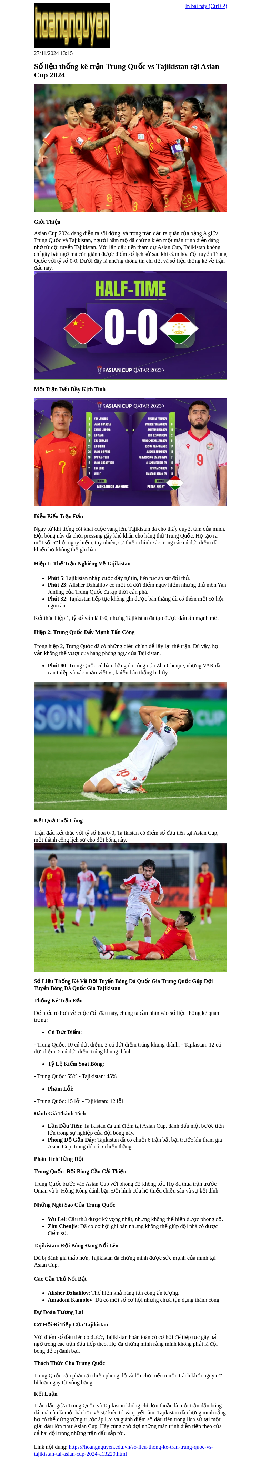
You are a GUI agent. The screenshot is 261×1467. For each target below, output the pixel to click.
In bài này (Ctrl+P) (206, 6)
